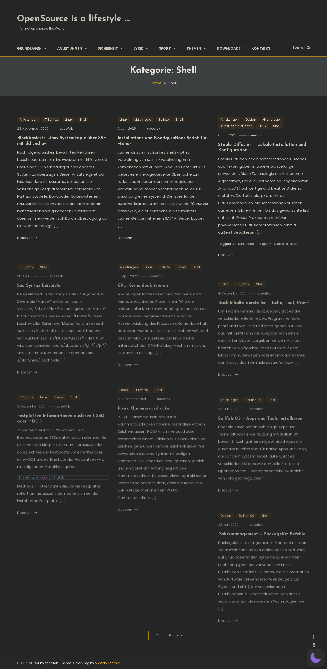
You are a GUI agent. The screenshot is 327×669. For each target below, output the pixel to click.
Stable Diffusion (286, 243)
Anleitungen (69, 48)
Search (301, 47)
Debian (251, 119)
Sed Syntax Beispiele (38, 298)
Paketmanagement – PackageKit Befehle (261, 546)
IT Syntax (51, 119)
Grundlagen (29, 48)
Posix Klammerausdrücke (144, 421)
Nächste (176, 635)
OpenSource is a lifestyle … (73, 19)
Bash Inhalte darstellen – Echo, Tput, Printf (263, 315)
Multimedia (142, 119)
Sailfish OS (254, 412)
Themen (193, 48)
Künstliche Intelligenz (236, 126)
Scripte (163, 119)
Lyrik (138, 48)
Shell (83, 119)
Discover (27, 237)
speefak (66, 128)
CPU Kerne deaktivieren (143, 298)
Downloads (229, 48)
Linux (68, 119)
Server (181, 279)
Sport (165, 48)
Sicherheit (108, 48)
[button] (316, 658)
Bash (225, 296)
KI (233, 243)
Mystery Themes (108, 663)
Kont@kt (261, 48)
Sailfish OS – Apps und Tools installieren (260, 431)
